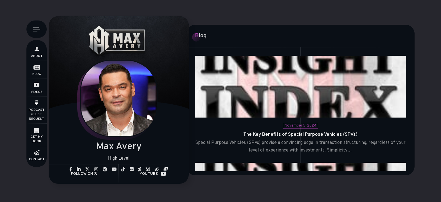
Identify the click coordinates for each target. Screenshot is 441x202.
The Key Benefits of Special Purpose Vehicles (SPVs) (300, 135)
